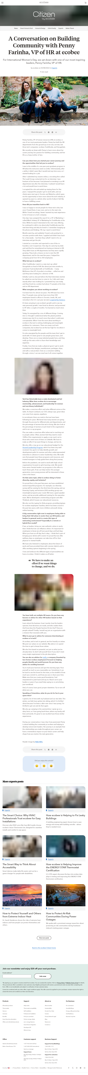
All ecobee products (8, 1005)
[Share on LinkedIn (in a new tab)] (52, 132)
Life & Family (52, 28)
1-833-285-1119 (49, 1046)
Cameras (5, 1013)
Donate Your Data (49, 1011)
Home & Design (40, 28)
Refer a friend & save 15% (9, 1046)
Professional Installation (30, 1013)
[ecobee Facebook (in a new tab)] (69, 1068)
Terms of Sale (34, 1068)
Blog (46, 1019)
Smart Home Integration (30, 1024)
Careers (47, 1013)
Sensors (5, 1011)
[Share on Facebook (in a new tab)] (49, 132)
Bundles (5, 1016)
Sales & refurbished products (10, 1043)
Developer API (27, 1027)
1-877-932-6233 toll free (30, 1043)
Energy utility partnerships (72, 1011)
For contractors (70, 1005)
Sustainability (48, 1008)
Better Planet (70, 28)
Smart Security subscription (9, 1019)
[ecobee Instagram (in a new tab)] (77, 1068)
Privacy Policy (61, 983)
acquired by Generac (57, 300)
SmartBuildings (70, 1008)
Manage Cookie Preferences (55, 1068)
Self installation (27, 1011)
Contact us (47, 1024)
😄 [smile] (51, 765)
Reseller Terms (25, 1068)
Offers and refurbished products (11, 1022)
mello (45, 657)
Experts (60, 28)
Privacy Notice (16, 1068)
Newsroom (48, 1022)
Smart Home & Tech (26, 28)
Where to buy (27, 1030)
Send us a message (28, 1049)
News (16, 28)
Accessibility (43, 1068)
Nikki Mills (39, 742)
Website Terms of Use (72, 983)
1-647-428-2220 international (31, 1046)
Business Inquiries (70, 1016)
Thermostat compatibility (30, 1008)
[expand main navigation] (2, 2)
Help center (26, 1005)
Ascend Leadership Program (33, 447)
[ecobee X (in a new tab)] (73, 1068)
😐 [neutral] (44, 765)
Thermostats (6, 1008)
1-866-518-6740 (49, 1057)
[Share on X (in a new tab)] (45, 132)
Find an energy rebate (29, 1019)
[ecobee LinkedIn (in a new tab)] (80, 1068)
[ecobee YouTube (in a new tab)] (83, 1068)
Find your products (28, 1016)
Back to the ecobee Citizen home (44, 948)
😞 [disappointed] (36, 765)
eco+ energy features (29, 1022)
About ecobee (48, 1005)
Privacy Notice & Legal (50, 1016)
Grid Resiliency (69, 1013)
